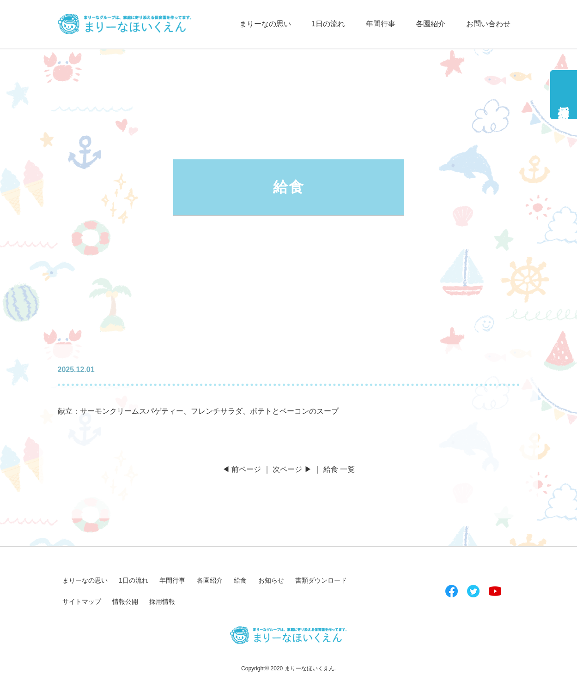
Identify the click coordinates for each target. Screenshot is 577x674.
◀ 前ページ (241, 469)
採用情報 (564, 100)
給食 (240, 580)
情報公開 (125, 601)
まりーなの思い (265, 24)
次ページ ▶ (292, 469)
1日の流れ (328, 24)
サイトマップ (81, 601)
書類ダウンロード (321, 580)
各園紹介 (430, 24)
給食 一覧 (339, 469)
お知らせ (271, 580)
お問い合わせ (488, 24)
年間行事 (380, 24)
